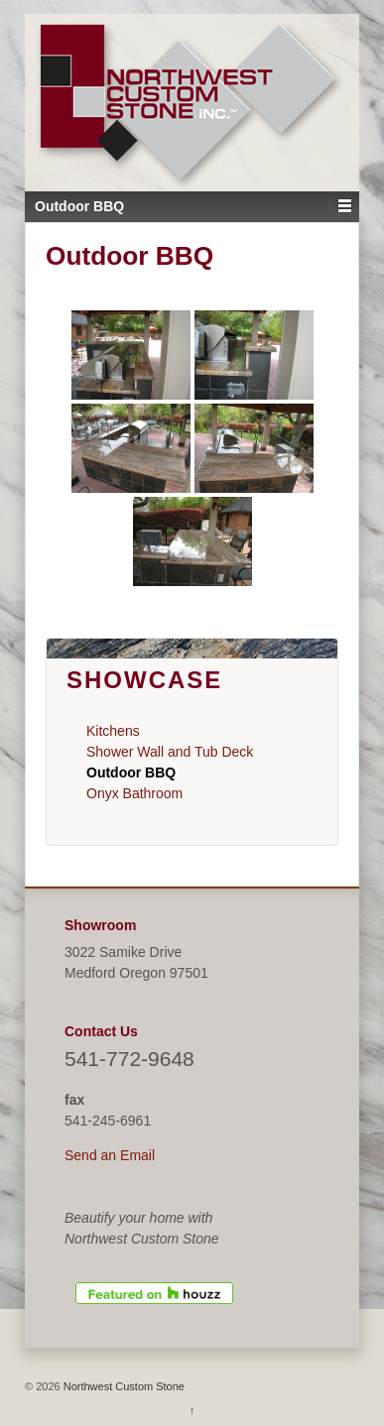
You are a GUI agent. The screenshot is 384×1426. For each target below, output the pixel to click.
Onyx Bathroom (134, 793)
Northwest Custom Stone (123, 1386)
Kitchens (113, 731)
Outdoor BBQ (131, 772)
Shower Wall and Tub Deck (169, 752)
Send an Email (109, 1155)
